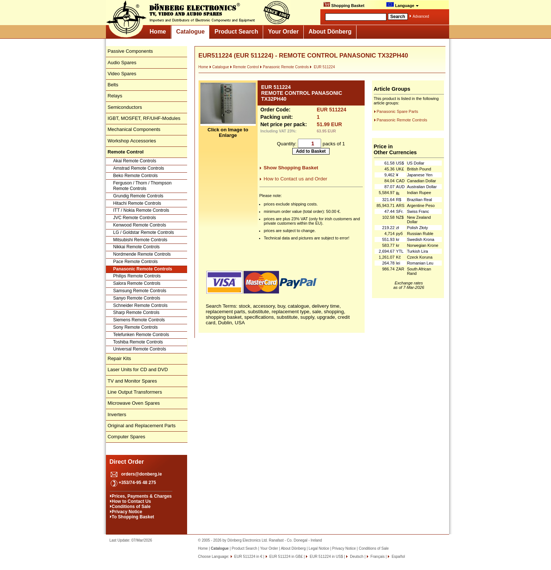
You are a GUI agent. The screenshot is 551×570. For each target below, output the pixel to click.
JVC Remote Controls (134, 217)
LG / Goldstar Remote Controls (143, 232)
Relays (115, 96)
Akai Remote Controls (134, 160)
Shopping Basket (344, 5)
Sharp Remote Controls (136, 312)
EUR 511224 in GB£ (285, 557)
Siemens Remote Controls (139, 319)
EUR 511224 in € (247, 557)
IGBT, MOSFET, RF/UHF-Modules (144, 118)
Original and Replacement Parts (142, 425)
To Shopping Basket (133, 516)
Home (157, 31)
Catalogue (190, 31)
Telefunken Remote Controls (141, 334)
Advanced (421, 16)
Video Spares (122, 73)
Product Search (236, 31)
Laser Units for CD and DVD (138, 369)
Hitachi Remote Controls (137, 203)
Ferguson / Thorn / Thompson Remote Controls (142, 185)
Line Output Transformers (135, 392)
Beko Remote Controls (135, 175)
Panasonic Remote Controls (142, 269)
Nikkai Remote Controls (136, 246)
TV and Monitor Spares (132, 381)
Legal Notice (319, 548)
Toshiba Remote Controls (138, 342)
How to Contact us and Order (295, 179)
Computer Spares (126, 436)
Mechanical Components (134, 129)
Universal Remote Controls (139, 349)
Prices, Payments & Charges (142, 496)
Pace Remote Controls (135, 261)
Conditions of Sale (131, 506)
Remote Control (244, 67)
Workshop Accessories (132, 141)
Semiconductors (125, 107)
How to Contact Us (131, 501)
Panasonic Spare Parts (398, 111)
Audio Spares (122, 62)
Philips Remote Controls (137, 276)
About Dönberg (330, 31)
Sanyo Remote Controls (136, 298)
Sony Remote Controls (135, 327)
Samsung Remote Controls (139, 290)
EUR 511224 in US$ (326, 557)
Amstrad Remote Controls (138, 168)
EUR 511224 (322, 67)
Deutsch (356, 557)
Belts (113, 84)
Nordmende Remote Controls (142, 254)
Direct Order (127, 462)
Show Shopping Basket (291, 167)
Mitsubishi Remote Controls (140, 239)
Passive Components (130, 51)
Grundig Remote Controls (138, 195)
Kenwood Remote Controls (139, 225)
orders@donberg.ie (141, 474)
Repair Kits (119, 358)
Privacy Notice (127, 511)
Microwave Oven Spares (134, 403)
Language (402, 5)
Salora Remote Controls (137, 283)
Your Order (283, 31)
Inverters (117, 414)
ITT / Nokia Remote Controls (141, 210)
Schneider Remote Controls (140, 305)
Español (397, 557)
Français (377, 557)
